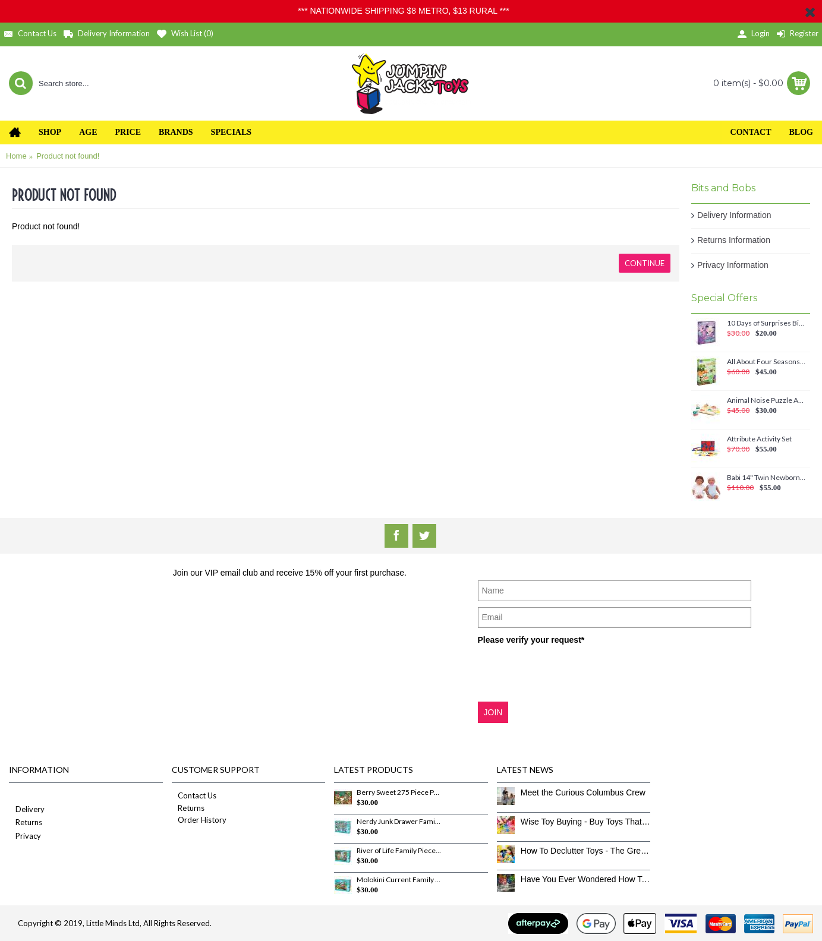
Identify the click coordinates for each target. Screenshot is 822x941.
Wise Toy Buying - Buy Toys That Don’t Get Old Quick (586, 821)
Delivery (27, 810)
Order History (199, 820)
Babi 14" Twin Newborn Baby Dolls (766, 477)
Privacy (25, 836)
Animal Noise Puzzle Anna (766, 400)
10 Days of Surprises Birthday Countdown (766, 323)
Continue (644, 263)
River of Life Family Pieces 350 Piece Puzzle (399, 851)
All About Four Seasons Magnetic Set (766, 362)
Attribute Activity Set (759, 439)
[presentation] (568, 672)
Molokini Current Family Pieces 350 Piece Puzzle (399, 880)
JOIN (493, 712)
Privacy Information (733, 265)
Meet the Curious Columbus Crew (583, 792)
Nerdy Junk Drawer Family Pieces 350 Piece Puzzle (399, 821)
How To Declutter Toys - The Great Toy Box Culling (586, 850)
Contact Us (194, 795)
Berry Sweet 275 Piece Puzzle (399, 792)
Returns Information (733, 240)
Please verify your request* (531, 640)
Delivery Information (734, 215)
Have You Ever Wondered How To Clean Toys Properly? (586, 879)
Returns (25, 823)
